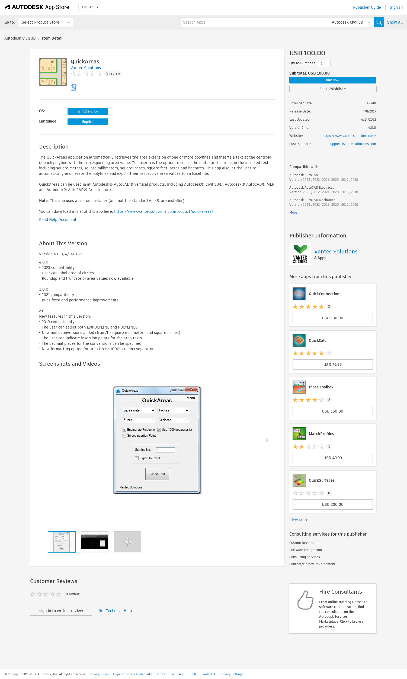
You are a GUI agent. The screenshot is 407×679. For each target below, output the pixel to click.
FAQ (194, 674)
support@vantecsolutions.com (352, 143)
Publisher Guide (367, 7)
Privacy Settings (232, 674)
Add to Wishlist (332, 88)
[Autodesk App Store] (37, 7)
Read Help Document (57, 219)
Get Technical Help (115, 610)
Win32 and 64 (88, 111)
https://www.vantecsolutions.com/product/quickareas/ (163, 211)
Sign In (396, 7)
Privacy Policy (99, 674)
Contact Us (209, 674)
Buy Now (332, 80)
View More (298, 520)
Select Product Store (40, 22)
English (90, 7)
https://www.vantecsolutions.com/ (349, 135)
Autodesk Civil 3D (20, 38)
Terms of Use (165, 674)
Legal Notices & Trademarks (132, 674)
